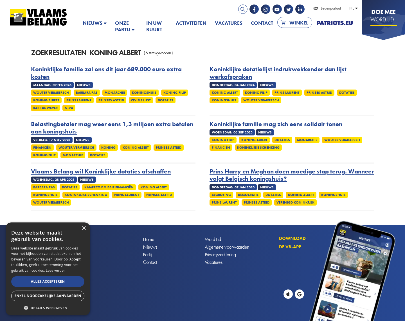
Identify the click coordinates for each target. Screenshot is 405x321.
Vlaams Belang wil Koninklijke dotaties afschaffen (101, 171)
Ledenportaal (331, 8)
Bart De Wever (45, 108)
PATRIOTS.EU (334, 23)
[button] (47, 307)
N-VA (69, 108)
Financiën (42, 147)
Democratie (248, 195)
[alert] (48, 268)
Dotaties (165, 100)
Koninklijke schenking (258, 147)
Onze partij (122, 26)
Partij (147, 254)
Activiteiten (191, 23)
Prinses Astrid (111, 100)
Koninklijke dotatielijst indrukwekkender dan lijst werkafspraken (278, 73)
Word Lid (213, 239)
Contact (262, 23)
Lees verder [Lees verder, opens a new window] (55, 270)
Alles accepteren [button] (48, 281)
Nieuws (92, 23)
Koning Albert (46, 100)
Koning (108, 147)
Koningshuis (144, 92)
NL (351, 8)
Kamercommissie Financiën (109, 187)
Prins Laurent (78, 100)
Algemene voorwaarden (227, 247)
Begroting (221, 195)
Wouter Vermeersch (51, 92)
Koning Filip (174, 92)
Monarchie (115, 92)
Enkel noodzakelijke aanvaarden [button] (47, 295)
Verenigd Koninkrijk (295, 202)
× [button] (84, 228)
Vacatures (228, 23)
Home (148, 239)
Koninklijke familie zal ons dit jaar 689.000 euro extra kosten (106, 73)
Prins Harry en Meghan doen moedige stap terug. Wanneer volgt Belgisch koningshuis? (292, 175)
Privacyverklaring (220, 254)
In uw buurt (154, 26)
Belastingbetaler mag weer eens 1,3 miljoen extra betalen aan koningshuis (112, 128)
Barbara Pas (87, 92)
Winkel (298, 22)
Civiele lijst (141, 100)
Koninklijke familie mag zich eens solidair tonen (276, 124)
